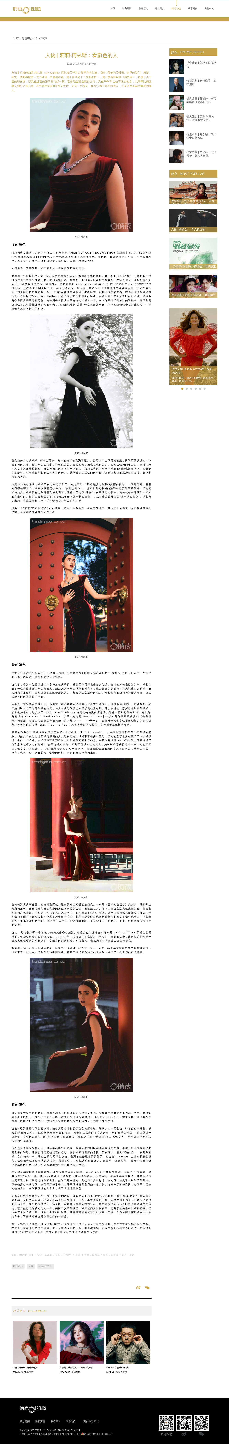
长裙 (125, 280)
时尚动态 (176, 8)
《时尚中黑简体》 (91, 1421)
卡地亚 (66, 252)
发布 (137, 1156)
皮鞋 (98, 744)
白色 (149, 920)
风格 (83, 256)
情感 (119, 912)
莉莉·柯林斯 (45, 1266)
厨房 (67, 1132)
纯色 (59, 288)
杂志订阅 (25, 1421)
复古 (110, 296)
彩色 (131, 708)
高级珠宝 (122, 252)
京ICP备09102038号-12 (68, 1434)
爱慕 (64, 1160)
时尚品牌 (127, 8)
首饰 (66, 744)
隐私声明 (40, 1421)
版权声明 (55, 1421)
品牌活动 (143, 8)
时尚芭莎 (41, 38)
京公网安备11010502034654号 (96, 1434)
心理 (46, 1216)
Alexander (95, 732)
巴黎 (87, 496)
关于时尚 (193, 8)
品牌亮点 (160, 8)
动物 (131, 472)
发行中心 (209, 8)
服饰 (140, 692)
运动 (128, 744)
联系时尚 (71, 1421)
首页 (112, 8)
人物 (30, 1266)
